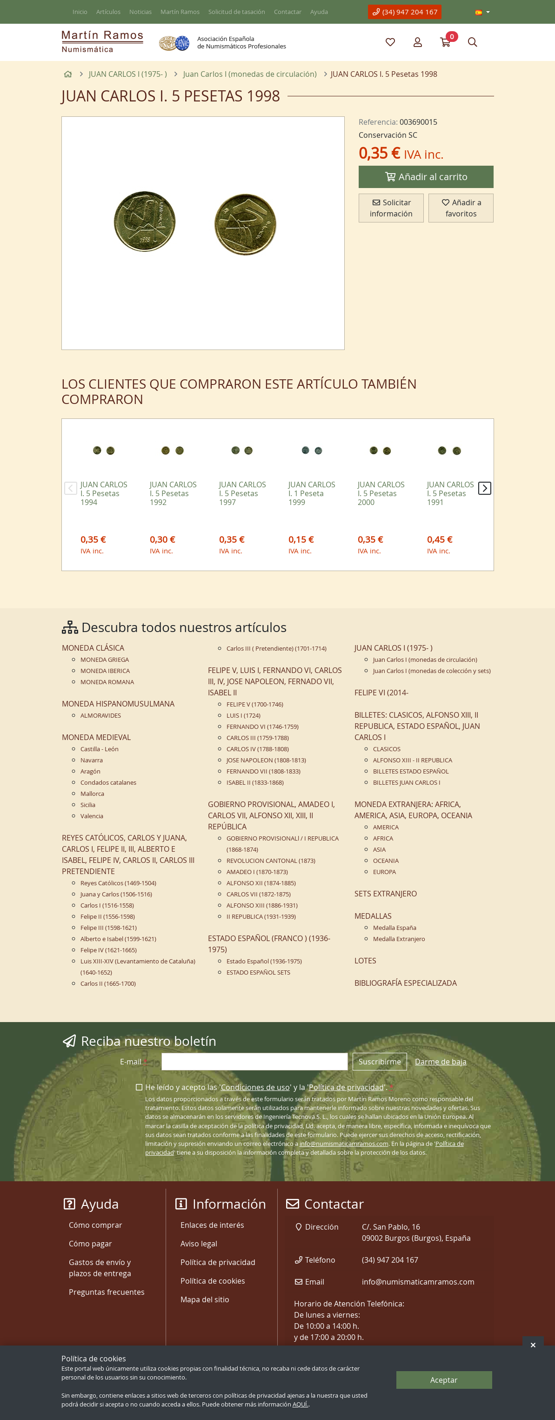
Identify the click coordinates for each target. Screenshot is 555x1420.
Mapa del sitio (205, 1299)
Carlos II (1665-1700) (108, 984)
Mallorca (92, 794)
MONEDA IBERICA (105, 671)
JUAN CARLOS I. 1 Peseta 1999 (311, 493)
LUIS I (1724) (244, 716)
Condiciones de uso (255, 1087)
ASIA (379, 850)
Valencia (91, 816)
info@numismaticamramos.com (344, 1144)
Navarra (91, 760)
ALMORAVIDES (100, 716)
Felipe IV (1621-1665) (108, 950)
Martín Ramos (180, 12)
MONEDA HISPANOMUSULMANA (118, 704)
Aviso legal (199, 1243)
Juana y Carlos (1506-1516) (116, 894)
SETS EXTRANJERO (385, 893)
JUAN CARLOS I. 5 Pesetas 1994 (103, 493)
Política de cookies (213, 1281)
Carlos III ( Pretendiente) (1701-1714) (277, 649)
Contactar (287, 12)
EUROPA (384, 872)
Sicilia (87, 805)
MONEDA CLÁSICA (93, 648)
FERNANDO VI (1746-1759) (263, 727)
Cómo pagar (90, 1243)
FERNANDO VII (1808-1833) (264, 771)
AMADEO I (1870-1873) (257, 872)
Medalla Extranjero (399, 939)
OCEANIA (386, 861)
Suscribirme (380, 1062)
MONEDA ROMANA (107, 682)
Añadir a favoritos (461, 208)
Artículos (108, 12)
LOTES (365, 961)
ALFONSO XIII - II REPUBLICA (412, 760)
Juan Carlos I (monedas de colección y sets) (432, 671)
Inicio (80, 12)
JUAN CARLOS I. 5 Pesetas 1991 (450, 493)
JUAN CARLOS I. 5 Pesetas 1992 (173, 493)
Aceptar (444, 1380)
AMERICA (386, 827)
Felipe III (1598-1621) (108, 928)
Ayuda (319, 12)
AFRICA (383, 838)
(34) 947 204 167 (405, 11)
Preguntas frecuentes (107, 1292)
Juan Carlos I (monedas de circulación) (425, 660)
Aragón (90, 771)
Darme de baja (441, 1062)
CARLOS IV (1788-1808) (258, 749)
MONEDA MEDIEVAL (96, 737)
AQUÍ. (300, 1404)
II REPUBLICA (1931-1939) (261, 917)
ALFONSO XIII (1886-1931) (262, 905)
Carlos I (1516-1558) (107, 905)
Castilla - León (99, 749)
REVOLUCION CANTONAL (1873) (271, 861)
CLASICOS (387, 749)
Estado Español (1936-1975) (264, 961)
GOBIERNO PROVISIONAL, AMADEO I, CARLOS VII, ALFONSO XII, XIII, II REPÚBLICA (271, 815)
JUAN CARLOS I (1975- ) (393, 648)
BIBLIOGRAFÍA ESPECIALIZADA (405, 983)
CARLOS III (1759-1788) (258, 738)
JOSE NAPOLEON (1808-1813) (266, 760)
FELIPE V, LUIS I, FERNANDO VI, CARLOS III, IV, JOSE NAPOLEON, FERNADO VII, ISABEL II (275, 681)
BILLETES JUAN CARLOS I (407, 783)
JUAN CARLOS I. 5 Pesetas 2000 (381, 493)
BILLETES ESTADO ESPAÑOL (411, 771)
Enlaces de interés (212, 1225)
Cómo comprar (95, 1225)
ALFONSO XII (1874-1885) (261, 883)
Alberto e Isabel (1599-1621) (118, 939)
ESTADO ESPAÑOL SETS (258, 972)
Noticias (140, 12)
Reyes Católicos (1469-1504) (118, 883)
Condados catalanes (108, 783)
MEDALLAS (373, 916)
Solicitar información (391, 208)
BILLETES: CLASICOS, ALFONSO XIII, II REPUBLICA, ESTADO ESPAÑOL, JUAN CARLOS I (417, 726)
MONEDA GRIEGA (104, 660)
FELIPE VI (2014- (381, 692)
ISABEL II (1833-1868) (255, 783)
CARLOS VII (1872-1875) (259, 894)
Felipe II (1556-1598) (107, 917)
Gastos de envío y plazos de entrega (100, 1268)
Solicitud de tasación (236, 12)
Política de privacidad (346, 1087)
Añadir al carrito (426, 176)
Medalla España (394, 928)
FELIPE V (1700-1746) (255, 704)
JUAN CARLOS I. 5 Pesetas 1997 (242, 493)
